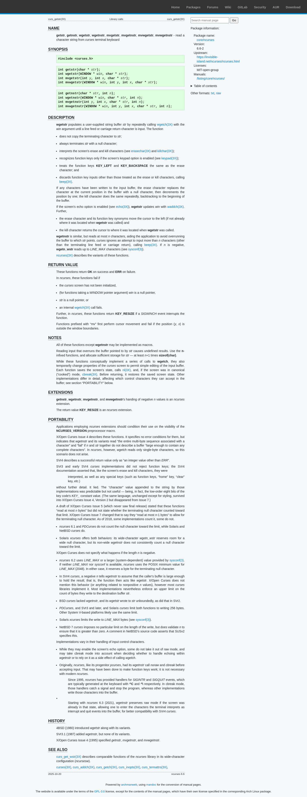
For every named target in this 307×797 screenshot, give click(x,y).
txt (212, 93)
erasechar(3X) (141, 151)
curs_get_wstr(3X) (68, 756)
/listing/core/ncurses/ (211, 78)
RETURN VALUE (63, 265)
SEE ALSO (57, 749)
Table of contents (205, 86)
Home (175, 7)
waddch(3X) (175, 206)
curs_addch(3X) (84, 767)
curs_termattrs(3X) (154, 767)
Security (260, 7)
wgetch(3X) (165, 124)
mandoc (151, 784)
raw (218, 93)
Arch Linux (24, 6)
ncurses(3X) (64, 255)
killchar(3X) (165, 151)
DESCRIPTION (61, 117)
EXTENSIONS (60, 392)
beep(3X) (65, 181)
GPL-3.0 (99, 791)
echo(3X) (122, 206)
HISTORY (56, 721)
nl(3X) (127, 370)
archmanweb (129, 784)
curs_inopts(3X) (129, 767)
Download (293, 7)
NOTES (54, 338)
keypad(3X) (169, 158)
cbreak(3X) (89, 374)
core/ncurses (205, 40)
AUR (276, 7)
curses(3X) (63, 767)
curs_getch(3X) (106, 767)
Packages (193, 7)
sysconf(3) (135, 249)
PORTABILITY (60, 419)
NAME (54, 28)
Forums (212, 7)
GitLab (242, 7)
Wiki (228, 7)
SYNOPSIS (58, 49)
